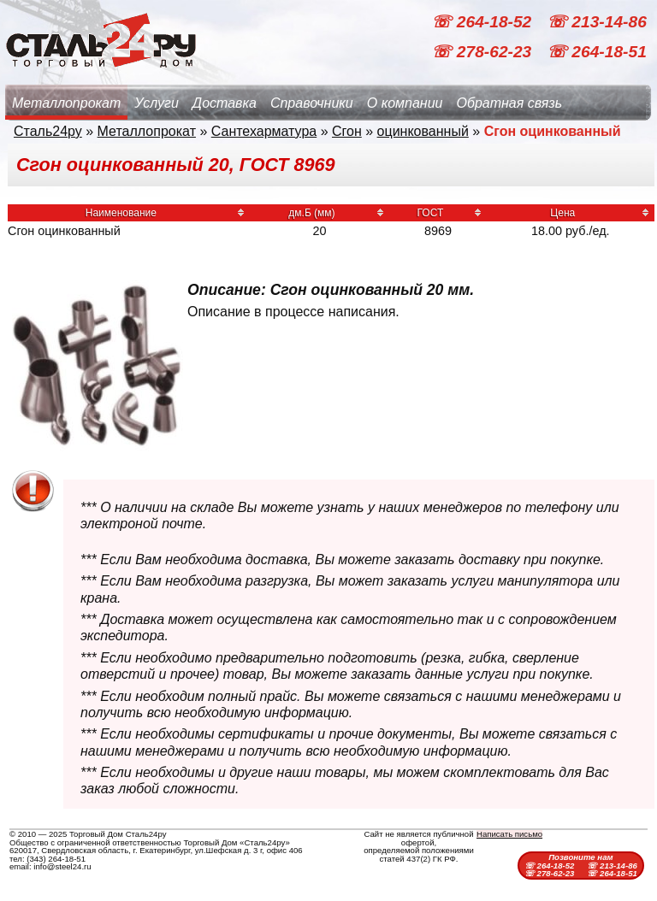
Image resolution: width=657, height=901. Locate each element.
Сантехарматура (264, 131)
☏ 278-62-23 (483, 52)
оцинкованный (423, 131)
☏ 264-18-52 (483, 22)
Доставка (224, 103)
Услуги (156, 103)
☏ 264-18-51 (597, 52)
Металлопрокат (66, 103)
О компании (405, 103)
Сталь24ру (48, 131)
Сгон (347, 131)
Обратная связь (509, 103)
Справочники (311, 103)
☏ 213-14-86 (597, 22)
